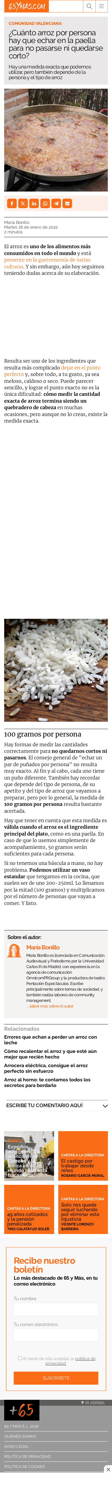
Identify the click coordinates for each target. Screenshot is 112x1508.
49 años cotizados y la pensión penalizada (27, 1219)
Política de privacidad (27, 1456)
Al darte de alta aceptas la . (57, 1361)
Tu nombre (25, 1298)
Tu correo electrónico (36, 1324)
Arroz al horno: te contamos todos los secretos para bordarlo (47, 1082)
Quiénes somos (20, 1436)
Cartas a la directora (82, 1155)
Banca (15, 1140)
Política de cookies (24, 1466)
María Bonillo (16, 222)
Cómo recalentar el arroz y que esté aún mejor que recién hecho (50, 1054)
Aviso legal (16, 1446)
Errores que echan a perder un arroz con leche (50, 1039)
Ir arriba (93, 1402)
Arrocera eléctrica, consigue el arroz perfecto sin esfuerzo (46, 1068)
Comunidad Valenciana (35, 23)
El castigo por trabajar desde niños (77, 1165)
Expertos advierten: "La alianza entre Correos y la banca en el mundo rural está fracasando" (27, 1161)
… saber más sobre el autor (49, 1006)
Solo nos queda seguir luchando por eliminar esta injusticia (80, 1212)
